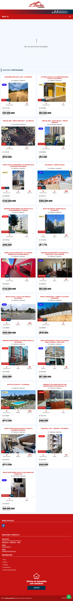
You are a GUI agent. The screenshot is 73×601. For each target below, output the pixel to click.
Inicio (4, 559)
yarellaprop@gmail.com (9, 551)
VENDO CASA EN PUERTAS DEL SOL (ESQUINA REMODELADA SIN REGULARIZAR (18, 253)
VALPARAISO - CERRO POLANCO (55, 165)
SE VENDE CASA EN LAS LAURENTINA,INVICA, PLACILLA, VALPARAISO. (55, 77)
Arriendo (5, 565)
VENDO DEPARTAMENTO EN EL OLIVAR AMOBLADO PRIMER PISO (18, 473)
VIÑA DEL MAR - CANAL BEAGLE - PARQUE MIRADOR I (55, 121)
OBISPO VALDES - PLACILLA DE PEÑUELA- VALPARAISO (18, 297)
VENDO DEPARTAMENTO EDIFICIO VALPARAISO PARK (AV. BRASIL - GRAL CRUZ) (54, 341)
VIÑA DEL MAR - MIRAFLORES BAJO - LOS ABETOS (18, 121)
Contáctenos (6, 567)
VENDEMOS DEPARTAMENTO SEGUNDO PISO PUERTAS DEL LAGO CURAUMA (55, 253)
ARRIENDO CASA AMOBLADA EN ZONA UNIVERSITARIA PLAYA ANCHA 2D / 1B (55, 385)
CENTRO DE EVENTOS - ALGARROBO (18, 384)
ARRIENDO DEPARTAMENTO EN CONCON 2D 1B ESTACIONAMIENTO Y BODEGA (18, 209)
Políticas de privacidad (9, 570)
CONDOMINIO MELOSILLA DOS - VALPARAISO (18, 77)
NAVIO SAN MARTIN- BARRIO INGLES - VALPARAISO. (55, 209)
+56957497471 (62, 11)
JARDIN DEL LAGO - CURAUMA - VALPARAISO (55, 428)
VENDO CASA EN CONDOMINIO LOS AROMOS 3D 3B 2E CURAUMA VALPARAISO (18, 165)
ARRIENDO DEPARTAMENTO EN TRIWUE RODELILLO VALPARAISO (18, 341)
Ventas (5, 562)
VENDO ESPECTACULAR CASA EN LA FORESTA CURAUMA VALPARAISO (18, 429)
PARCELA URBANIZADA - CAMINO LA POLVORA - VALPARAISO (54, 297)
